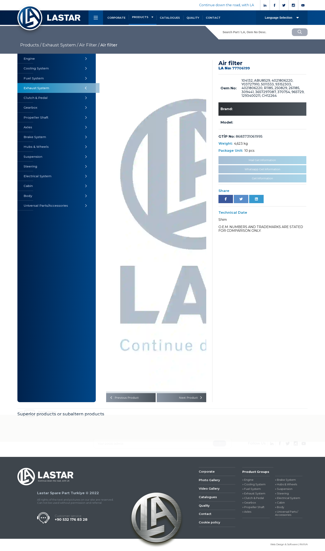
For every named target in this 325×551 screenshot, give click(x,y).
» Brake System (285, 480)
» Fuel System (251, 489)
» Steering (282, 494)
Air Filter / (89, 44)
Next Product (190, 398)
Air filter (108, 44)
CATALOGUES (170, 17)
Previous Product (124, 398)
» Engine (247, 480)
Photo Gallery (210, 481)
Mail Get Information (262, 160)
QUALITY (193, 17)
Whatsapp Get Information (262, 169)
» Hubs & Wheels (286, 485)
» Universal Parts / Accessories (286, 514)
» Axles (246, 512)
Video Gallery (209, 490)
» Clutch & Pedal (253, 498)
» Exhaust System (253, 494)
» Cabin (280, 503)
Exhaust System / (60, 44)
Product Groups (255, 472)
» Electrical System (287, 498)
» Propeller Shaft (253, 507)
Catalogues (208, 498)
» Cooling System (254, 485)
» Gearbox (249, 503)
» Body (279, 507)
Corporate (207, 472)
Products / (30, 44)
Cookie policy (209, 525)
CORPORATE (116, 17)
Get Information (262, 178)
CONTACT (213, 17)
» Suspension (283, 489)
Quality (204, 507)
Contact (205, 516)
